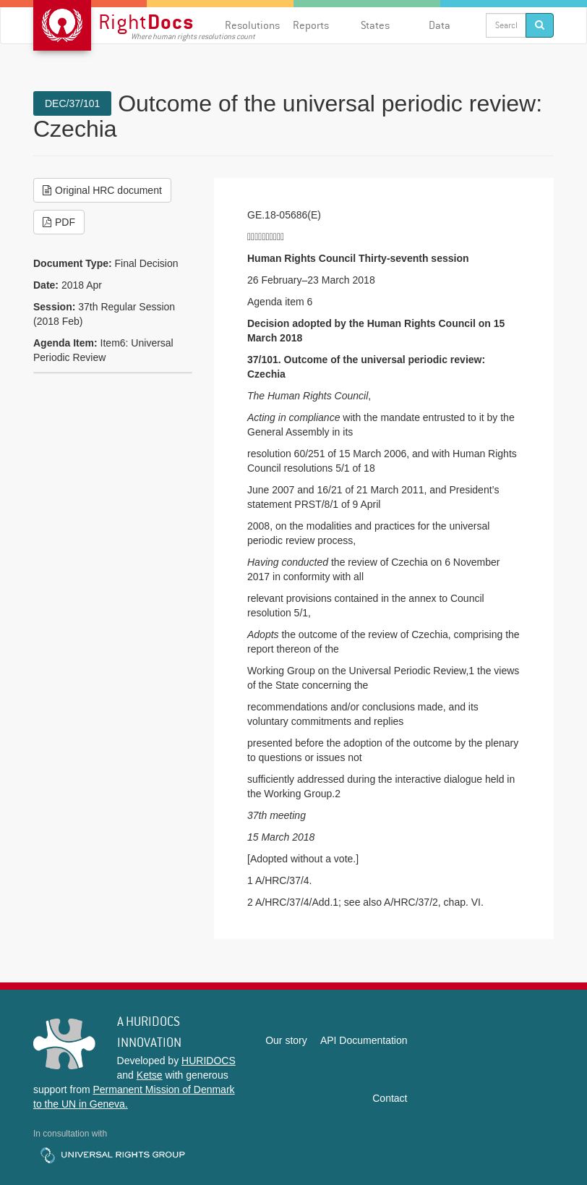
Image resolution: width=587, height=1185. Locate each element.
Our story (286, 1040)
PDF (59, 222)
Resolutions (252, 25)
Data (439, 25)
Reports (311, 25)
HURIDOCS (208, 1060)
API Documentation (364, 1040)
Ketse (150, 1075)
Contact (389, 1098)
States (375, 25)
